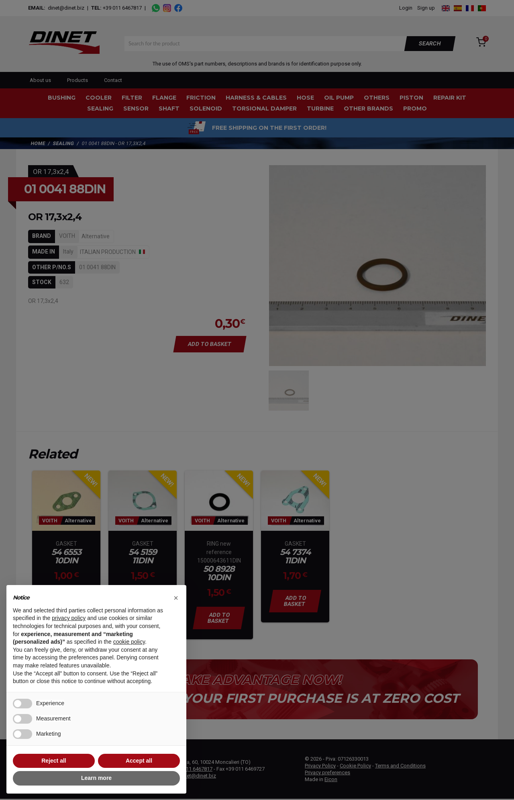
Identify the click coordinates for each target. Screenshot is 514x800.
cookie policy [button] (129, 641)
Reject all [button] (53, 760)
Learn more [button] (96, 778)
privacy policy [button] (69, 618)
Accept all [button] (139, 760)
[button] (175, 597)
